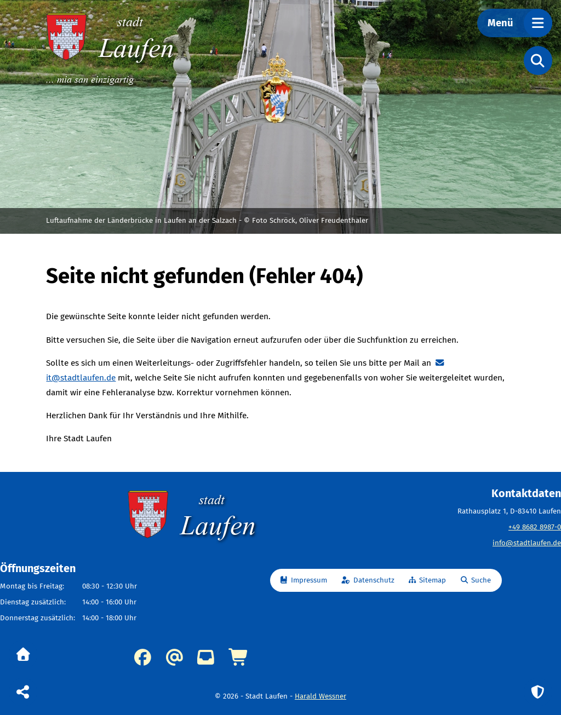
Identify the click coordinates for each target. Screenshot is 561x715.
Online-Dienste (238, 657)
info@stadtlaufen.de (527, 543)
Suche (481, 580)
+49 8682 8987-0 (534, 527)
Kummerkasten (205, 657)
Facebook (142, 657)
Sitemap (432, 580)
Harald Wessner (320, 696)
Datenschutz (373, 580)
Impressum (309, 580)
